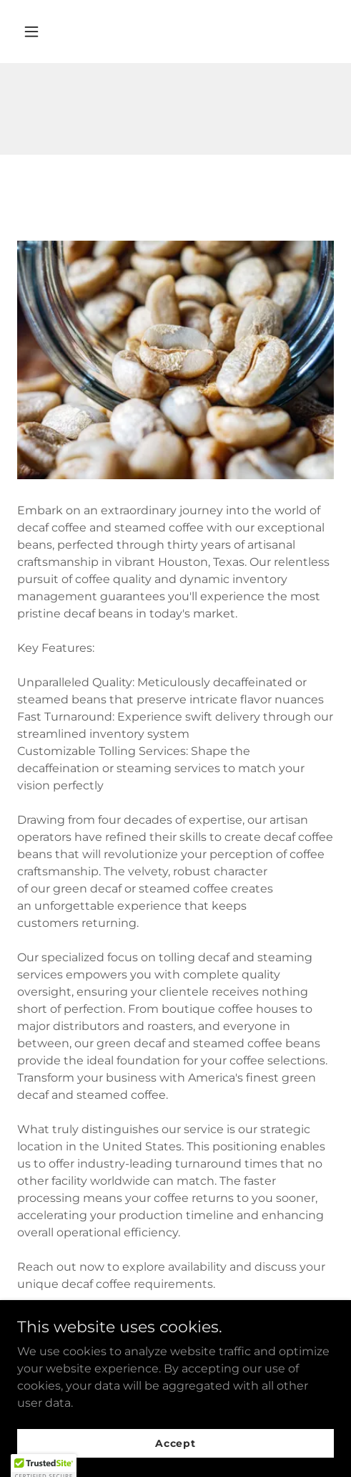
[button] (53, 31)
